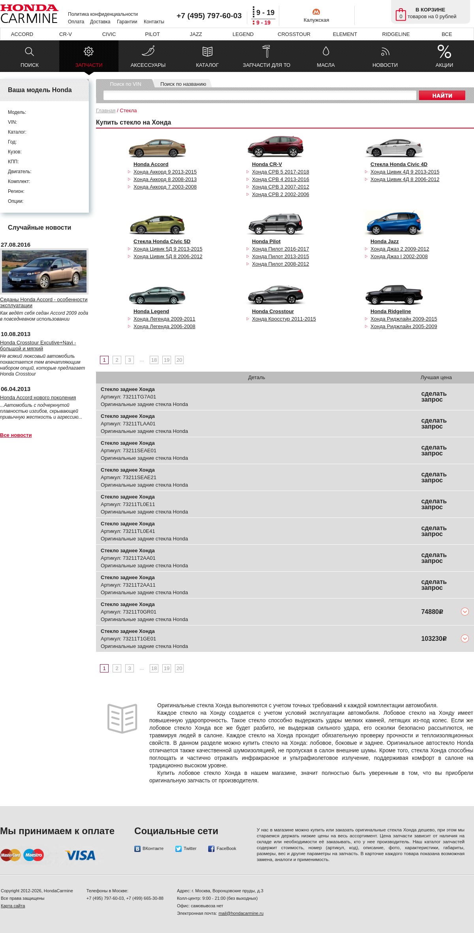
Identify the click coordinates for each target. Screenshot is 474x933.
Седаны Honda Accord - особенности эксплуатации (43, 302)
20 (179, 360)
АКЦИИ (444, 65)
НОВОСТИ (385, 65)
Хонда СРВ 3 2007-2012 (280, 187)
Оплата (76, 22)
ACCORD (22, 34)
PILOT (152, 34)
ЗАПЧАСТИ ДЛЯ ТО (266, 65)
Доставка (100, 22)
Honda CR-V (267, 164)
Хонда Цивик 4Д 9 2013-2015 (405, 172)
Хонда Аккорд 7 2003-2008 (165, 187)
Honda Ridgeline (391, 311)
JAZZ (196, 34)
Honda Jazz (385, 241)
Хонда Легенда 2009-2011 (165, 319)
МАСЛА (326, 65)
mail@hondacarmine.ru (240, 913)
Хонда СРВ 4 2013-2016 (280, 179)
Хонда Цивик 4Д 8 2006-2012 (405, 179)
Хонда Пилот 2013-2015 (280, 256)
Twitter (185, 849)
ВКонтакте (149, 849)
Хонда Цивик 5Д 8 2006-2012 (168, 256)
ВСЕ (447, 34)
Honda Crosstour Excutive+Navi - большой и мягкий (38, 345)
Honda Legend (151, 311)
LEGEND (243, 34)
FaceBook (222, 849)
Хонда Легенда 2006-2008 (165, 326)
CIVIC (109, 34)
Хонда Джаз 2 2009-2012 (400, 249)
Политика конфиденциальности (103, 14)
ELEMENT (345, 34)
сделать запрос (434, 396)
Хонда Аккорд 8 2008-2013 (165, 179)
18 (154, 360)
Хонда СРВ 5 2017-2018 (280, 172)
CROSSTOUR (294, 34)
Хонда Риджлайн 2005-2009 (404, 326)
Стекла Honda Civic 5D (162, 241)
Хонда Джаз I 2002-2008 (399, 256)
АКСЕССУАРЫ (148, 65)
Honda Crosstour (273, 311)
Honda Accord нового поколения (38, 397)
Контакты (154, 22)
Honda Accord (151, 164)
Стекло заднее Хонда (128, 389)
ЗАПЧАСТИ (88, 67)
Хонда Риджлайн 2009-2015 (404, 319)
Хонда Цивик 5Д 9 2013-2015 (168, 249)
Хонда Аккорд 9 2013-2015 (165, 172)
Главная (105, 110)
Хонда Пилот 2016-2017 (280, 249)
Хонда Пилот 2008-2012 (280, 264)
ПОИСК (30, 65)
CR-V (65, 34)
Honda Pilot (266, 241)
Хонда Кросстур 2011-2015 (284, 319)
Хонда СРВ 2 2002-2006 (280, 194)
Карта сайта (13, 905)
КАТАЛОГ (207, 65)
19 (166, 360)
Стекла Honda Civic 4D (399, 164)
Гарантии (127, 22)
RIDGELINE (396, 34)
